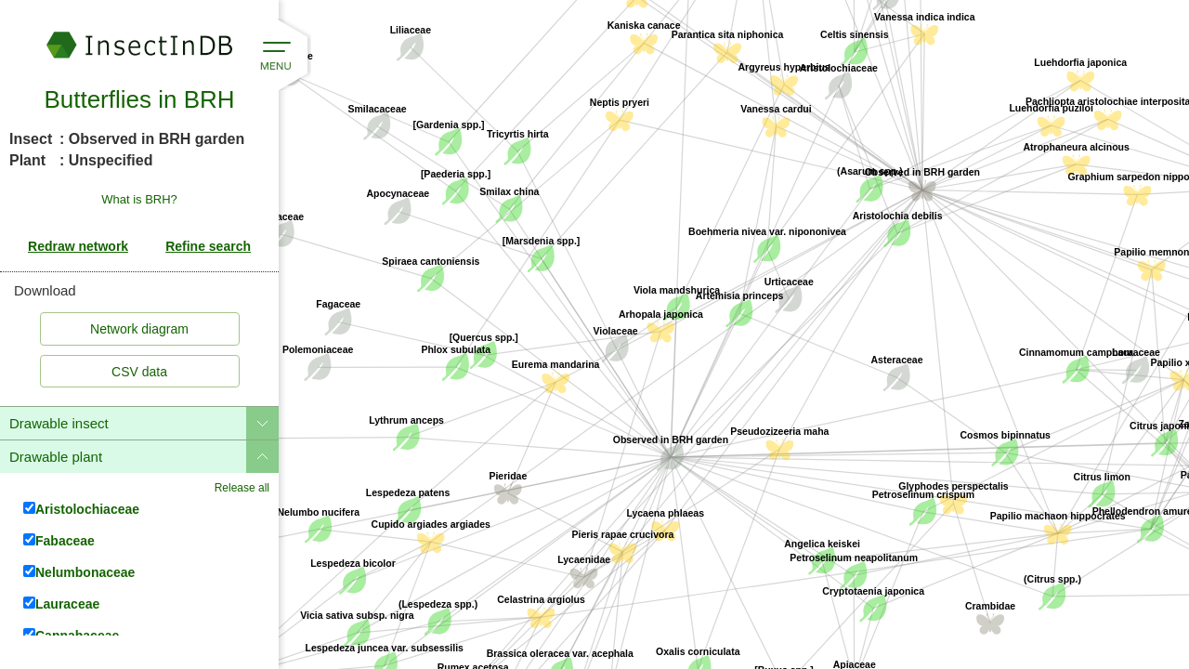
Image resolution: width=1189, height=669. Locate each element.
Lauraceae (61, 603)
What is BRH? (139, 199)
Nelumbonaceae (79, 572)
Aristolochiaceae (81, 509)
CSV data (139, 371)
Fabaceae (59, 540)
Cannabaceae (71, 635)
